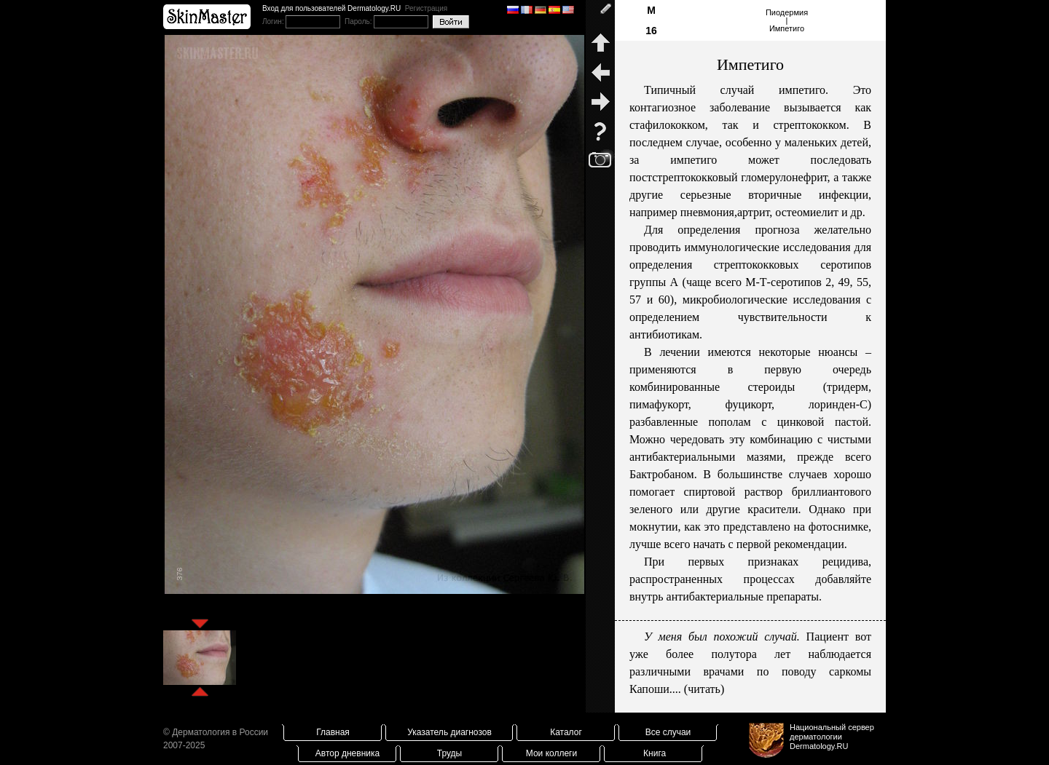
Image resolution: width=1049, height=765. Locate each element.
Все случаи (668, 732)
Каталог (566, 732)
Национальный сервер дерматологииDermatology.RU (832, 736)
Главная (333, 732)
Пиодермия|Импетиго (787, 20)
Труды (449, 753)
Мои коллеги (551, 753)
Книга (654, 753)
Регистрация (426, 8)
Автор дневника (347, 753)
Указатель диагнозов (449, 732)
